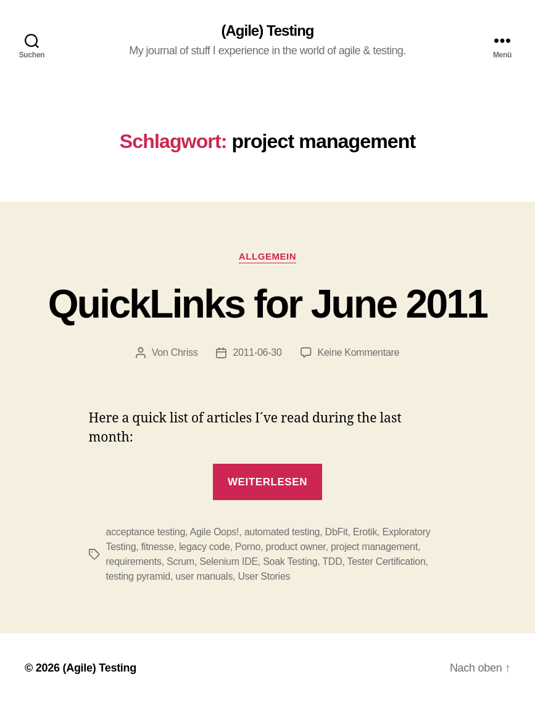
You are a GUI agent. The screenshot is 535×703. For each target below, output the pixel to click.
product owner (296, 546)
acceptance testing (146, 532)
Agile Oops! (214, 532)
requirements (134, 561)
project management (374, 546)
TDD (332, 561)
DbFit (336, 532)
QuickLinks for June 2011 (267, 304)
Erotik (365, 532)
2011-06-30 (257, 352)
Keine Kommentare (359, 352)
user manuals (204, 576)
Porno (247, 546)
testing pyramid (138, 576)
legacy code (204, 546)
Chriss (184, 352)
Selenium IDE (228, 561)
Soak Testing (290, 561)
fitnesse (157, 546)
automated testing (282, 532)
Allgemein (267, 256)
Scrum (180, 561)
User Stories (264, 576)
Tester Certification (386, 561)
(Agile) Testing (268, 30)
